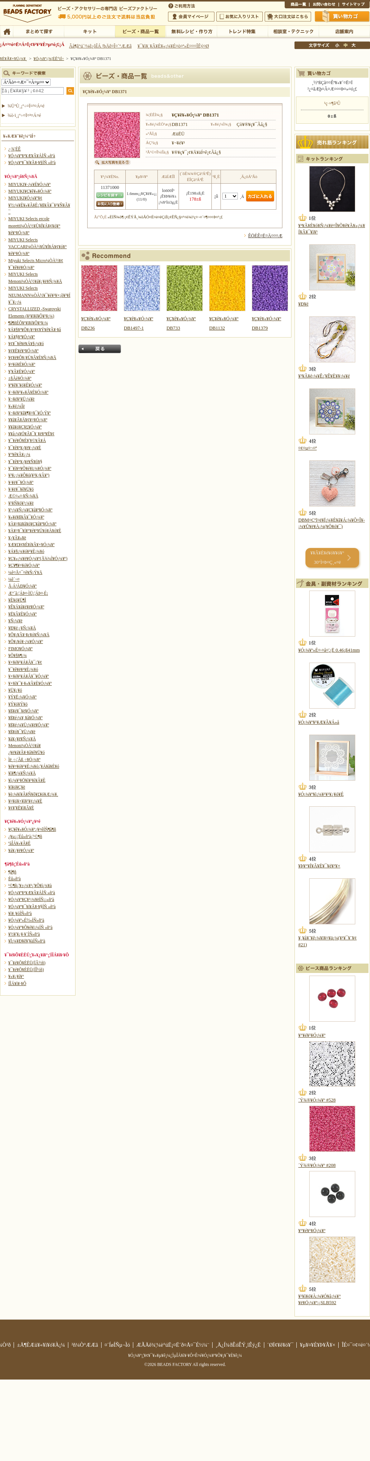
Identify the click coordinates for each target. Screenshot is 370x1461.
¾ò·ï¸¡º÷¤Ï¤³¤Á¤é (24, 115)
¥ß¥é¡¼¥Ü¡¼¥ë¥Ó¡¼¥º (28, 725)
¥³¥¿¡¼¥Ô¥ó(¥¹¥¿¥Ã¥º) (28, 475)
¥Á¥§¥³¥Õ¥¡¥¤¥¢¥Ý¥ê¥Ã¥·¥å (34, 329)
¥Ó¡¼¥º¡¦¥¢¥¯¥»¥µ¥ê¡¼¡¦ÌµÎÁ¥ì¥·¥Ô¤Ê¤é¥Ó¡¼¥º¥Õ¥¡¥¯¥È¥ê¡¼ (185, 1355)
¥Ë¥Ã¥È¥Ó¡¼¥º (22, 614)
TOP (6, 31)
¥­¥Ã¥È (89, 31)
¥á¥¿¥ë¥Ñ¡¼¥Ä (22, 739)
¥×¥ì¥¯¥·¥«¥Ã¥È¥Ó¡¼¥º (30, 683)
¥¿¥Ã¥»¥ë (17, 538)
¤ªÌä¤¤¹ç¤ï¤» (324, 5)
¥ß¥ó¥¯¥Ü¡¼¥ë (21, 731)
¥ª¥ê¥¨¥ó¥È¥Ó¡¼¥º (25, 385)
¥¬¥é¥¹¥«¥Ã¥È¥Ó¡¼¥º (28, 392)
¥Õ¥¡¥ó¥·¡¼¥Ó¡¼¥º (25, 641)
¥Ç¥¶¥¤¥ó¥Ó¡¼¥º (24, 565)
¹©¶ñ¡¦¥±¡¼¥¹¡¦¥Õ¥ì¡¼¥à (30, 885)
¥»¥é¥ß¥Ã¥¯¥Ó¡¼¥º (26, 517)
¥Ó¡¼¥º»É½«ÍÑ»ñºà (26, 920)
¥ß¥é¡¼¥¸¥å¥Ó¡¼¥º (25, 717)
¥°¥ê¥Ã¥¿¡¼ (19, 454)
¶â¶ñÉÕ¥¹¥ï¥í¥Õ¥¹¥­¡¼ (28, 323)
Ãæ (345, 45)
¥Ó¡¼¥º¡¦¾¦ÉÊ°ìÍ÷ (140, 31)
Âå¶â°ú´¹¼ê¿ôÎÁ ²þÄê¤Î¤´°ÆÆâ (100, 46)
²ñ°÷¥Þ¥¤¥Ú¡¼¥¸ (191, 16)
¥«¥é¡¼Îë (16, 406)
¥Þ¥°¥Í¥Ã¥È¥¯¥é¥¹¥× (319, 866)
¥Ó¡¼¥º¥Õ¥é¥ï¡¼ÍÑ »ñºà (30, 927)
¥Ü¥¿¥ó (15, 690)
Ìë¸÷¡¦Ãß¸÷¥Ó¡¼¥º (24, 759)
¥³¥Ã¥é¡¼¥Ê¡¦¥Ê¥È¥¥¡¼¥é (324, 376)
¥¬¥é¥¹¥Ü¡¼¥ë (21, 399)
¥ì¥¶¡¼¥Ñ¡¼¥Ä (22, 773)
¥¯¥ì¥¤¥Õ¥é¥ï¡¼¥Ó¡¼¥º (29, 468)
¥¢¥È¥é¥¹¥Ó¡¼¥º (23, 350)
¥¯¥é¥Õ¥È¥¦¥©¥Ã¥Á (27, 440)
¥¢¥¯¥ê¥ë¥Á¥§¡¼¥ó (26, 343)
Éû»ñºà (14, 878)
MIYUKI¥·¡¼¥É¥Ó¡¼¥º (29, 184)
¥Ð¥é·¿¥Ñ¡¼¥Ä (22, 628)
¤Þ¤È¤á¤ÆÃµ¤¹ (38, 31)
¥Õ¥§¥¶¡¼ (17, 655)
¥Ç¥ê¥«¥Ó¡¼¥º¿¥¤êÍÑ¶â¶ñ (32, 829)
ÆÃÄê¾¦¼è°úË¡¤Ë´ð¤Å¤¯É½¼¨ (172, 1344)
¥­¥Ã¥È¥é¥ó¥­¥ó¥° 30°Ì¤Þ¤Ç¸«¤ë (327, 557)
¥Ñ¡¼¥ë (15, 620)
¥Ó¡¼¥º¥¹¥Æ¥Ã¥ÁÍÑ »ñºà (31, 155)
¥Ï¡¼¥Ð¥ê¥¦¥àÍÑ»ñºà (26, 941)
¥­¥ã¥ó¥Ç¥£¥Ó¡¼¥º (25, 427)
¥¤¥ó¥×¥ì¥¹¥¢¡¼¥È (25, 801)
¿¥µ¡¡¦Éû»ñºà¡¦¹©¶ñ (25, 836)
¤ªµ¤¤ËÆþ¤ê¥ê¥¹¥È (239, 16)
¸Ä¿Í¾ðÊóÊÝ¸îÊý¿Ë (238, 1344)
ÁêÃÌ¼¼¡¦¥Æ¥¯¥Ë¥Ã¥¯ (293, 31)
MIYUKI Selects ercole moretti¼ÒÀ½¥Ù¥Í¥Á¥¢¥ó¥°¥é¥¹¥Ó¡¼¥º (34, 225)
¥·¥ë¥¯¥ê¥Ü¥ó (21, 489)
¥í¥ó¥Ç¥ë (16, 787)
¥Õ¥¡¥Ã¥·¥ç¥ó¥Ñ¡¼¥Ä (28, 634)
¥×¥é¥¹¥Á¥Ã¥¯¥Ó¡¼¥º (28, 676)
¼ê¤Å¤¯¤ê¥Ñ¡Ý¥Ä (25, 572)
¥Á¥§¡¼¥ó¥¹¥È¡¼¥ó (26, 551)
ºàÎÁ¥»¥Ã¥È (19, 843)
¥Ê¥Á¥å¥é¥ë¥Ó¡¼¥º (26, 607)
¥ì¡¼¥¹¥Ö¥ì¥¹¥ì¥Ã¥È (26, 780)
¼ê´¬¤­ (14, 579)
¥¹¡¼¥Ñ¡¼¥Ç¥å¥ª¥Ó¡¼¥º (30, 510)
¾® (338, 45)
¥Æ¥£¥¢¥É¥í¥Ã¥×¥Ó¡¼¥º (31, 544)
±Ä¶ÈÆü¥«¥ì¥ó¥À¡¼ (41, 1344)
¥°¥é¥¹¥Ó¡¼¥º (311, 1035)
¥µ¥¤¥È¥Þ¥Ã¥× (354, 5)
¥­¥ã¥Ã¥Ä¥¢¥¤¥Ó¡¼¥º (27, 419)
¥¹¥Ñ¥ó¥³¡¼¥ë (21, 503)
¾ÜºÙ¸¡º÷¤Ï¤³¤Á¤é (26, 106)
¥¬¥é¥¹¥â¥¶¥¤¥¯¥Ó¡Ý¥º (29, 413)
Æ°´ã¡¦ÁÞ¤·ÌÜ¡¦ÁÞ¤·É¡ (28, 593)
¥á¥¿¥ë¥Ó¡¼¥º (21, 850)
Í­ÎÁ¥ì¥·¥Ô (17, 983)
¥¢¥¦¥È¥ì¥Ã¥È (21, 808)
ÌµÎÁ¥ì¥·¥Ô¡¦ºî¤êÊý (191, 31)
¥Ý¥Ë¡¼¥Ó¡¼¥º (22, 697)
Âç (353, 45)
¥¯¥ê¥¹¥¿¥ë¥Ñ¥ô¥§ (25, 461)
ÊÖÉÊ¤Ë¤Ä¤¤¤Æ (265, 235)
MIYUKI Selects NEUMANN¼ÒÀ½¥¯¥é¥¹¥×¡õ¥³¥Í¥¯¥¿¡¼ (39, 295)
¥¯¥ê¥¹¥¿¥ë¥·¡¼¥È (24, 447)
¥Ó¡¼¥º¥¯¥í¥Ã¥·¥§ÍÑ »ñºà (31, 162)
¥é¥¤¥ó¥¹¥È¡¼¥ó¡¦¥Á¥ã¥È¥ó (33, 766)
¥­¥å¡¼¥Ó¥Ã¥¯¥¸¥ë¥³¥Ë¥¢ (31, 433)
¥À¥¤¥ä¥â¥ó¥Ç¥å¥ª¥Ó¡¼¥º (32, 524)
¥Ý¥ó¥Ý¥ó (18, 704)
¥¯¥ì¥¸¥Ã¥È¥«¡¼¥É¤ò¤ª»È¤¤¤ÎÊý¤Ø (173, 46)
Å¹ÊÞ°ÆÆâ (344, 31)
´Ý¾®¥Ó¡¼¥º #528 (317, 1100)
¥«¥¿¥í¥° (16, 976)
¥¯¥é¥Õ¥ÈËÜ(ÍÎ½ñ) (26, 969)
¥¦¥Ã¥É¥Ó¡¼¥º (21, 371)
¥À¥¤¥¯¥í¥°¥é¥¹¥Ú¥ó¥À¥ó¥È (34, 530)
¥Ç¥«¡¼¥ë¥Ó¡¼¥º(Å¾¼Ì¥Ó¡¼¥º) (38, 558)
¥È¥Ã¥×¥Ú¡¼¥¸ (13, 58)
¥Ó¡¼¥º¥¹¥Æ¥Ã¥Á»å (318, 722)
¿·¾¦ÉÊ (14, 149)
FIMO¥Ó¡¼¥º (20, 648)
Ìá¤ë (99, 348)
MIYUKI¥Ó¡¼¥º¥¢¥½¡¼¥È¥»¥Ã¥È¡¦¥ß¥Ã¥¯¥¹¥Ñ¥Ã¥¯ (39, 205)
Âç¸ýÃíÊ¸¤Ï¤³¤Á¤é (288, 16)
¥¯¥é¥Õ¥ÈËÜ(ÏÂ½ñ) (26, 963)
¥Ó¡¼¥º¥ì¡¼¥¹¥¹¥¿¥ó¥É (321, 794)
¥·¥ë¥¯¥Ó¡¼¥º (21, 482)
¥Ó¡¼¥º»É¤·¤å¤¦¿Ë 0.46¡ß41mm (329, 650)
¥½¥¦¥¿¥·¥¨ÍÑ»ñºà (24, 934)
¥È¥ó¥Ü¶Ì (17, 600)
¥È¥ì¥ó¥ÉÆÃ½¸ (242, 31)
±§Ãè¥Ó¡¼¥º (19, 378)
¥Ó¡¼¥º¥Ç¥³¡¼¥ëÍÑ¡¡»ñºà (31, 899)
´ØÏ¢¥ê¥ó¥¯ (280, 1344)
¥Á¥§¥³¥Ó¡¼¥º (21, 337)
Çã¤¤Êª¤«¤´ (342, 16)
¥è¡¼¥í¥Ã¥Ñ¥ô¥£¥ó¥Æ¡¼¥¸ (33, 794)
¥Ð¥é (303, 304)
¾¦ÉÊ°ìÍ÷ (297, 5)
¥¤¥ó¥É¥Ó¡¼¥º (21, 364)
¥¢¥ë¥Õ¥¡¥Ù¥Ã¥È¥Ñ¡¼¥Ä (32, 357)
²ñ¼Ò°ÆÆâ (84, 1344)
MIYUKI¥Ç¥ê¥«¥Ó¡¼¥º (29, 191)
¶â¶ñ (12, 872)
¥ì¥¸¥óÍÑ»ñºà (20, 913)
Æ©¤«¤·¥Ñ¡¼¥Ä (23, 496)
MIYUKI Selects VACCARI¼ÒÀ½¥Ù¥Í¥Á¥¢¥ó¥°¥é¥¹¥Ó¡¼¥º (37, 247)
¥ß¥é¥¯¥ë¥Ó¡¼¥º (23, 711)
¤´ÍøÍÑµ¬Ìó (117, 1344)
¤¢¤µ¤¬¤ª (307, 448)
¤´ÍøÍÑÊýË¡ (182, 5)
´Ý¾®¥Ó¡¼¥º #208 (317, 1165)
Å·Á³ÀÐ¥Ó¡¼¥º (22, 586)
